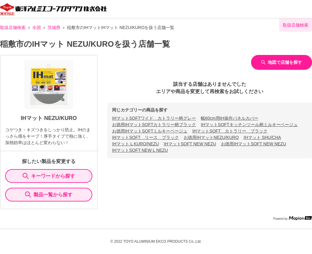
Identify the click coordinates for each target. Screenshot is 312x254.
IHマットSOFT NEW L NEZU (140, 150)
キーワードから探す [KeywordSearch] (49, 176)
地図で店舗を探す (281, 62)
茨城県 (54, 27)
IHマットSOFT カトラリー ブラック (230, 131)
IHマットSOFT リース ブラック (145, 137)
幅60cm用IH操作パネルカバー (229, 118)
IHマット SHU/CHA (262, 137)
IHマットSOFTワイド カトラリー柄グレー (154, 118)
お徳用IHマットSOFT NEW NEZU (253, 143)
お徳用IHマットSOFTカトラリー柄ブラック (154, 124)
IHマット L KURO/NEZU (135, 143)
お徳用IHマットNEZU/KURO (211, 137)
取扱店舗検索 (13, 27)
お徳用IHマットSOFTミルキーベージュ (149, 131)
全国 (36, 27)
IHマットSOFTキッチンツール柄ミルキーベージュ (249, 124)
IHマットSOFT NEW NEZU (190, 143)
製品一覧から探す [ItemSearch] (49, 194)
